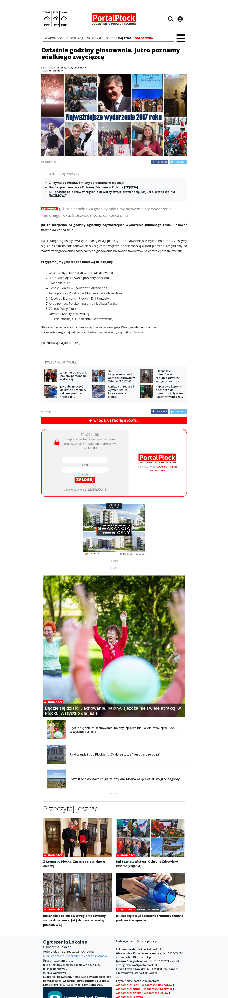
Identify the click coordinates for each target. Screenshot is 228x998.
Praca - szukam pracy (58, 960)
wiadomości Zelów (156, 993)
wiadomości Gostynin (158, 989)
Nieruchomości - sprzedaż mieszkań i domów (75, 956)
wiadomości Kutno (128, 989)
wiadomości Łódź (127, 985)
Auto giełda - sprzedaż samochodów (68, 951)
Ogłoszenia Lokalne (57, 947)
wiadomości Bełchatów (157, 985)
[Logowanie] (180, 19)
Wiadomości (49, 208)
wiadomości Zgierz (128, 993)
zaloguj (85, 479)
